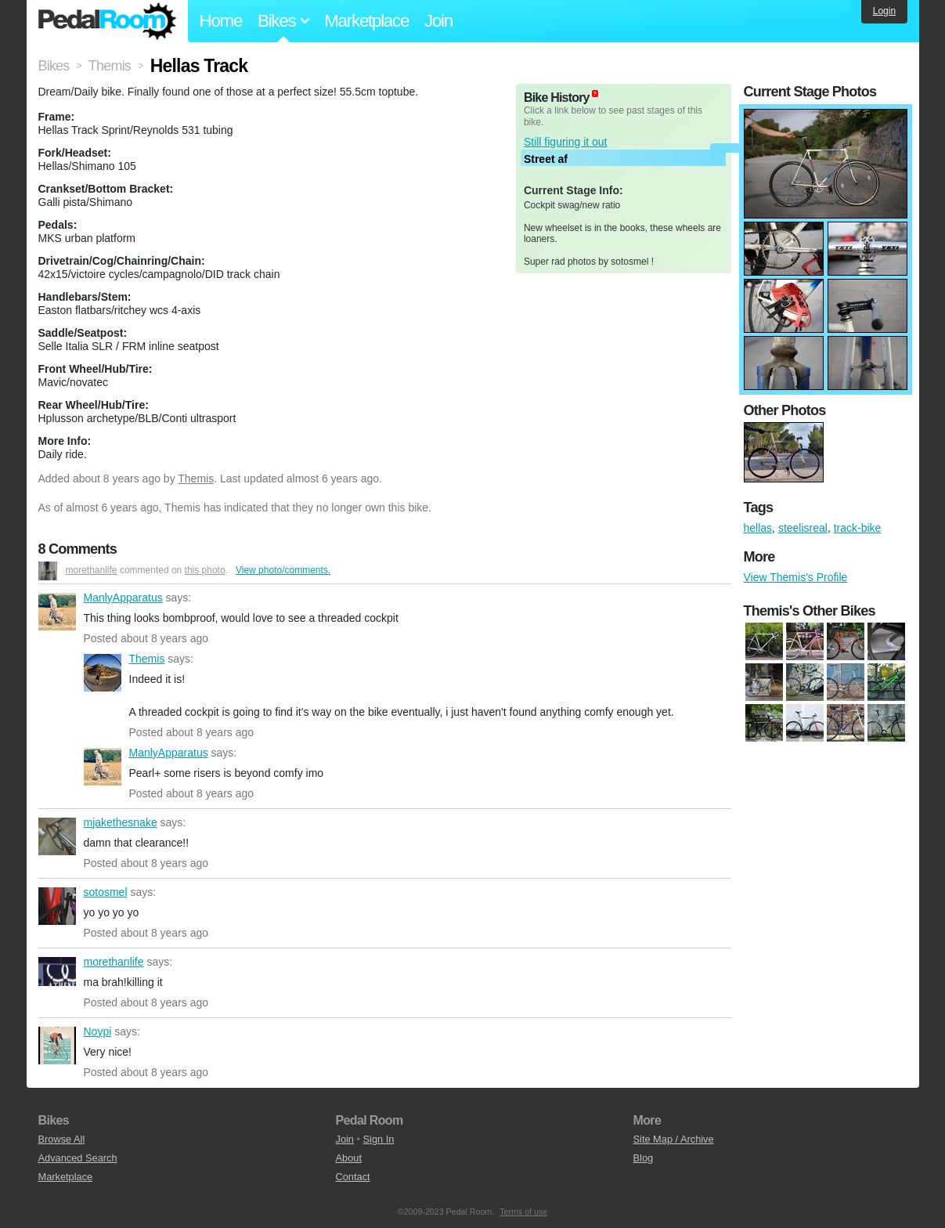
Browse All (61, 1139)
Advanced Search (77, 1158)
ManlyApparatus (57, 611)
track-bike (858, 528)
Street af (546, 159)
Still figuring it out (566, 141)
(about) (595, 93)
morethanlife (91, 570)
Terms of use (523, 1211)
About (349, 1158)
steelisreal (803, 528)
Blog (643, 1158)
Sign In (379, 1139)
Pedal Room (107, 21)
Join (438, 21)
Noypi (57, 1045)
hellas (758, 528)
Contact (353, 1177)
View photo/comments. (283, 570)
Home (221, 21)
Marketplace (366, 21)
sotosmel (57, 906)
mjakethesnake (57, 836)
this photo (205, 570)
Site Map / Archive (673, 1139)
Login (884, 10)
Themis (196, 478)
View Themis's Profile (796, 577)
